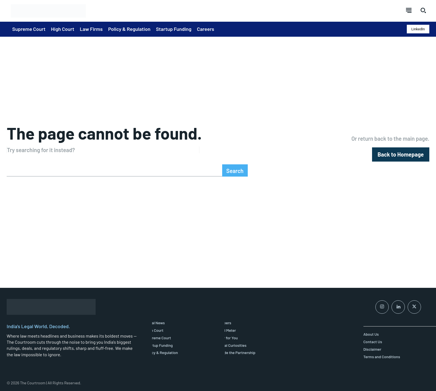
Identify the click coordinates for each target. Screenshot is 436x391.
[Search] (235, 170)
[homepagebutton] (400, 154)
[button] (423, 10)
